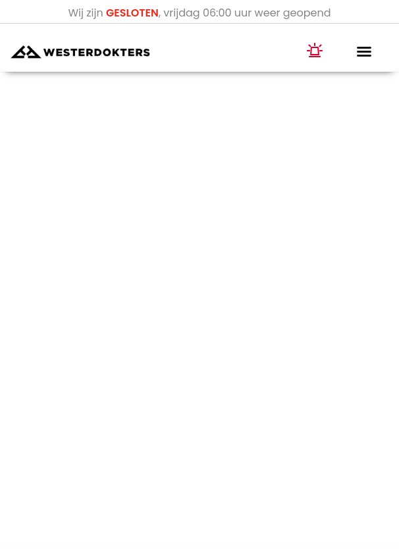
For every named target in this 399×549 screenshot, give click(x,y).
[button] (364, 51)
